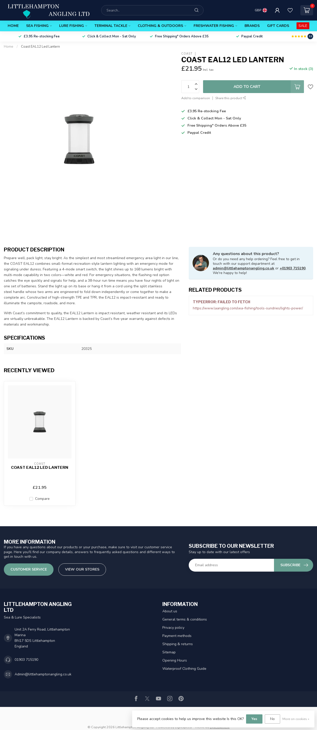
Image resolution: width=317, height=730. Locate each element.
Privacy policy (173, 627)
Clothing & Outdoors (160, 25)
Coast (187, 53)
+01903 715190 (292, 268)
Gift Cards (278, 25)
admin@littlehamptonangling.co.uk (243, 268)
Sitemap (169, 652)
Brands (252, 25)
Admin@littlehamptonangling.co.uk (43, 674)
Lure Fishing (71, 25)
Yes (254, 718)
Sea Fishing (37, 25)
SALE (303, 25)
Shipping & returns (177, 644)
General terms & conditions (184, 619)
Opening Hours (174, 660)
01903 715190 (26, 659)
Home (13, 25)
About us (169, 611)
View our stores (82, 569)
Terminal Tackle (110, 25)
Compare (42, 499)
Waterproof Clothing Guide (184, 668)
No (272, 718)
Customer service (28, 569)
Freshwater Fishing (214, 25)
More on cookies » (295, 719)
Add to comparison (195, 98)
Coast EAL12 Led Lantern (40, 46)
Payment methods (177, 635)
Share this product (230, 98)
